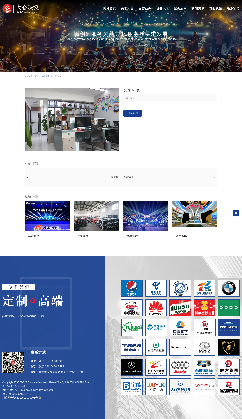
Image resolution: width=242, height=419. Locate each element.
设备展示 (162, 8)
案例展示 (180, 8)
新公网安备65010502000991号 (21, 397)
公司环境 (45, 76)
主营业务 (145, 8)
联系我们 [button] (133, 113)
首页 (36, 76)
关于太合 (127, 8)
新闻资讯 (198, 8)
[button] (72, 148)
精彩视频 (215, 8)
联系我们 (233, 8)
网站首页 (109, 8)
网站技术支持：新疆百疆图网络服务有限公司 (28, 390)
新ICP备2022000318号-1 (16, 393)
